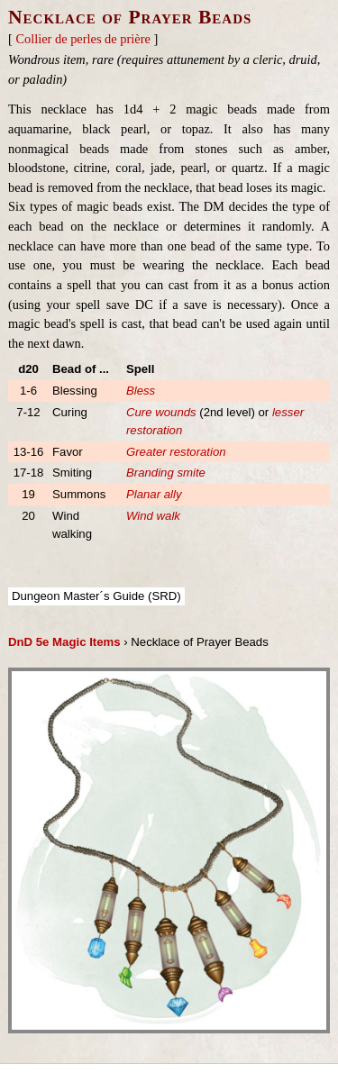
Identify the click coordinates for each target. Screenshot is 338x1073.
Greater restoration (176, 452)
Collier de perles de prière (82, 39)
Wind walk (153, 516)
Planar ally (154, 494)
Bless (140, 390)
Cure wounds (161, 412)
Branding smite (166, 472)
